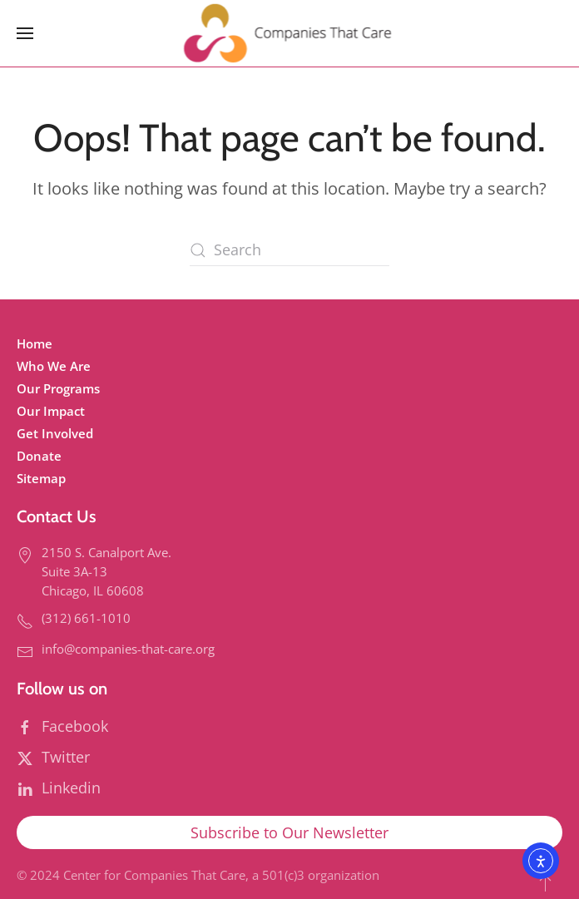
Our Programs (58, 388)
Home (34, 343)
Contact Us (56, 516)
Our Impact (51, 411)
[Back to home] (289, 33)
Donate (39, 455)
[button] (25, 33)
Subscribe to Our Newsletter (289, 832)
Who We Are (54, 366)
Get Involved (55, 433)
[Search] (289, 250)
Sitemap (41, 478)
